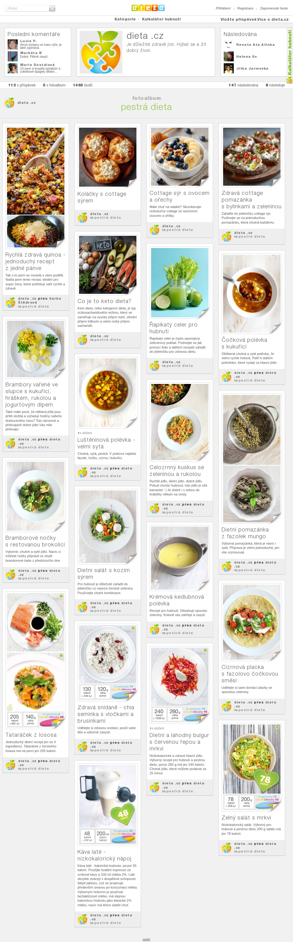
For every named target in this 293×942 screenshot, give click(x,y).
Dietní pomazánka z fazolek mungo (245, 532)
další (146, 940)
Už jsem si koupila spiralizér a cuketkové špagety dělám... (40, 70)
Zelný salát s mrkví (246, 817)
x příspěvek (22, 85)
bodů (82, 85)
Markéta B (31, 53)
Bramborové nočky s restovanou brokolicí (35, 541)
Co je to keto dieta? (105, 301)
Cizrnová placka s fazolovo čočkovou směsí (250, 674)
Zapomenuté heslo (274, 8)
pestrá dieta (35, 306)
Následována (240, 34)
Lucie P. (28, 41)
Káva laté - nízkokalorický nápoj (105, 855)
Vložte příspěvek (239, 19)
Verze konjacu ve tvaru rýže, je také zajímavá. (41, 46)
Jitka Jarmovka (252, 68)
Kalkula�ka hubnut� (289, 55)
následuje (275, 85)
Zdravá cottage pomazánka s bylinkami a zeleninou (252, 200)
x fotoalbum (54, 85)
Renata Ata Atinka (255, 44)
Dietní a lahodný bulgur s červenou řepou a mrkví (179, 742)
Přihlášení (223, 8)
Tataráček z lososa (31, 735)
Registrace (245, 8)
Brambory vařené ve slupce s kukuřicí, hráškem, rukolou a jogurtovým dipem (31, 394)
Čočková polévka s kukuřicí (244, 343)
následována (243, 85)
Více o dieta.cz (273, 19)
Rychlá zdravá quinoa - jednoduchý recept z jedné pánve (35, 261)
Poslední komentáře (34, 34)
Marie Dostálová (37, 65)
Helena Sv (246, 56)
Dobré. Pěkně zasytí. (34, 56)
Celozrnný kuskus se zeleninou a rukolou (177, 470)
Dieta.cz (148, 7)
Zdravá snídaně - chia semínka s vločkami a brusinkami (106, 714)
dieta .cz (26, 102)
